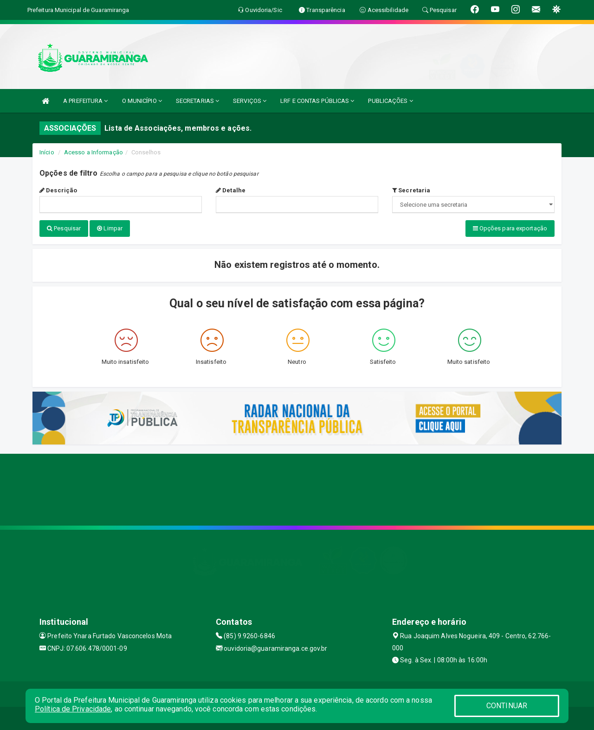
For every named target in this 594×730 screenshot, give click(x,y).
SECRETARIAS (197, 100)
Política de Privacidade (73, 709)
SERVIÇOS (249, 100)
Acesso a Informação (93, 152)
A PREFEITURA (85, 100)
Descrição (58, 190)
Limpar (110, 228)
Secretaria (411, 190)
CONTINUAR (506, 705)
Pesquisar (64, 228)
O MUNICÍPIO (142, 100)
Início (46, 152)
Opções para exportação (510, 228)
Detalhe (230, 190)
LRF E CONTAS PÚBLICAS (317, 100)
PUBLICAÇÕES (390, 100)
